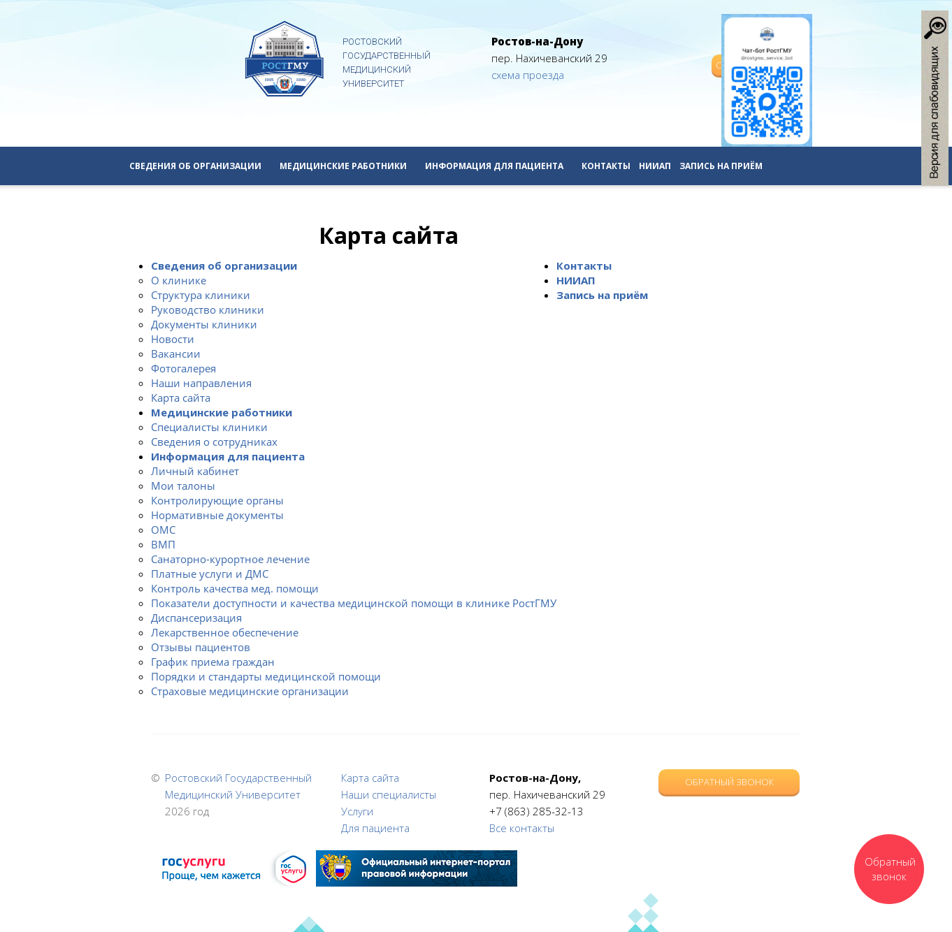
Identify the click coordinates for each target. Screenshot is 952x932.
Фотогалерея (183, 368)
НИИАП (655, 166)
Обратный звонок (729, 782)
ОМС (163, 530)
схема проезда (527, 75)
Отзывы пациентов (200, 647)
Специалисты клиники (209, 427)
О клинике (178, 280)
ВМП (163, 544)
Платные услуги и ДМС (209, 574)
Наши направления (201, 383)
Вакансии (176, 354)
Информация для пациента (499, 166)
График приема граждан (213, 662)
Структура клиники (200, 295)
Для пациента (375, 828)
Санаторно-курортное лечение (230, 559)
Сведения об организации (200, 166)
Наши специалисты (388, 794)
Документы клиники (204, 324)
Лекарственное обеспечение (224, 632)
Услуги (357, 811)
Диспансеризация (196, 618)
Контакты (606, 166)
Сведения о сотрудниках (214, 442)
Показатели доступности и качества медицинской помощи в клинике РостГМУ (353, 603)
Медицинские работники (348, 166)
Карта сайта (180, 398)
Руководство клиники (207, 309)
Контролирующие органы (217, 500)
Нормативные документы (217, 515)
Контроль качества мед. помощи (235, 588)
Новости (172, 339)
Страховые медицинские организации (250, 691)
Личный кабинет (195, 471)
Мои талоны (183, 486)
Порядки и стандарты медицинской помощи (266, 676)
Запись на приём (721, 166)
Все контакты (521, 828)
